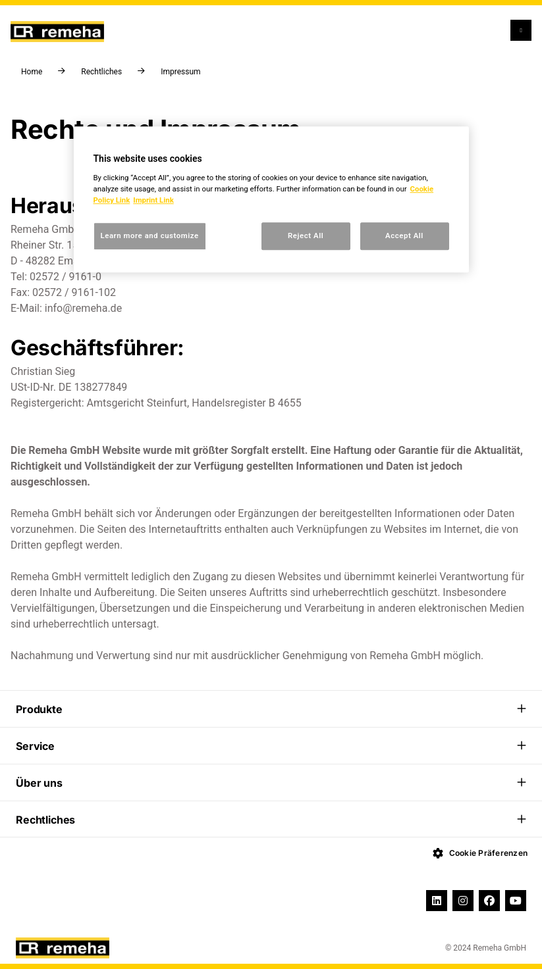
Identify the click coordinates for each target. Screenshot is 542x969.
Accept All (404, 235)
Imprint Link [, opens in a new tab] (153, 200)
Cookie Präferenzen (480, 853)
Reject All (305, 235)
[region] (271, 199)
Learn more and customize (150, 235)
